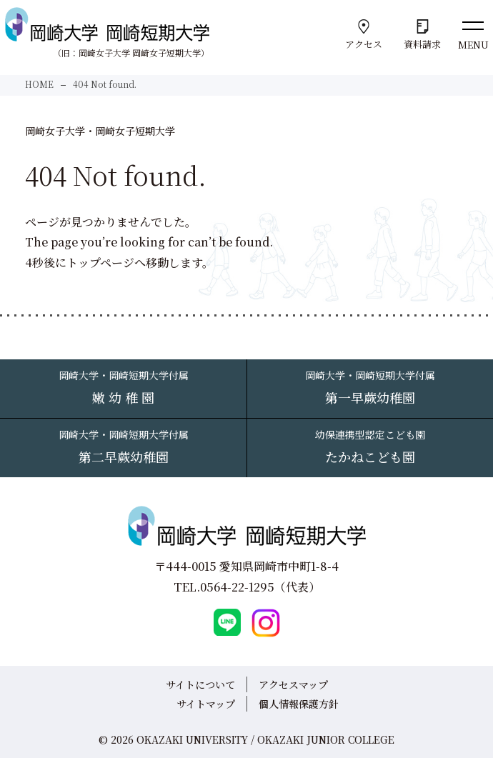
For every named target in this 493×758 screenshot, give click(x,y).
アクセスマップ (293, 684)
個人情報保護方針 (299, 704)
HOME (39, 84)
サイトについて (200, 684)
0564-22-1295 (237, 587)
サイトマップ (205, 704)
